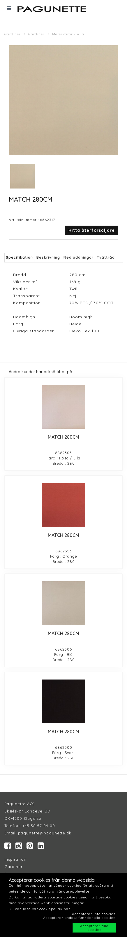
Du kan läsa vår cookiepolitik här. (40, 909)
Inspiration (15, 859)
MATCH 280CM (63, 437)
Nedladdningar (78, 257)
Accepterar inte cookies (93, 914)
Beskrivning (48, 257)
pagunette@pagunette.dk (44, 833)
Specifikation (19, 257)
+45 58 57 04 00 (38, 825)
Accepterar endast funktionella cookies (79, 917)
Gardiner (12, 34)
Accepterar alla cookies (94, 928)
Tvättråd (106, 257)
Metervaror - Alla (68, 34)
